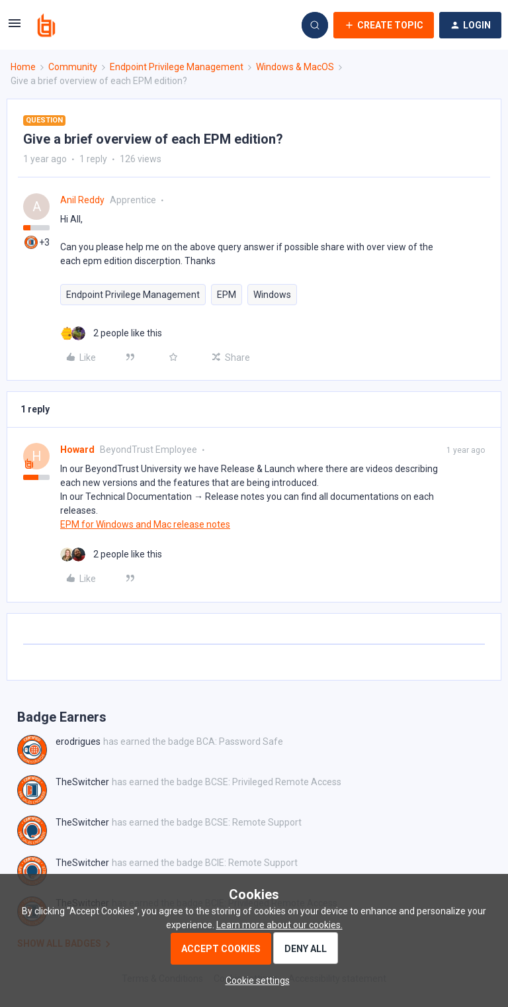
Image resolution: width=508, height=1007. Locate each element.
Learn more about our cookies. (279, 925)
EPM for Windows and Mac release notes (145, 524)
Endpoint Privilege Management (176, 67)
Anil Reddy (82, 200)
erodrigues (78, 741)
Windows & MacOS (295, 67)
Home (23, 67)
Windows (272, 294)
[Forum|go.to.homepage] (46, 25)
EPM (226, 294)
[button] (14, 28)
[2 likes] (111, 333)
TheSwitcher (82, 782)
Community (72, 67)
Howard (77, 449)
